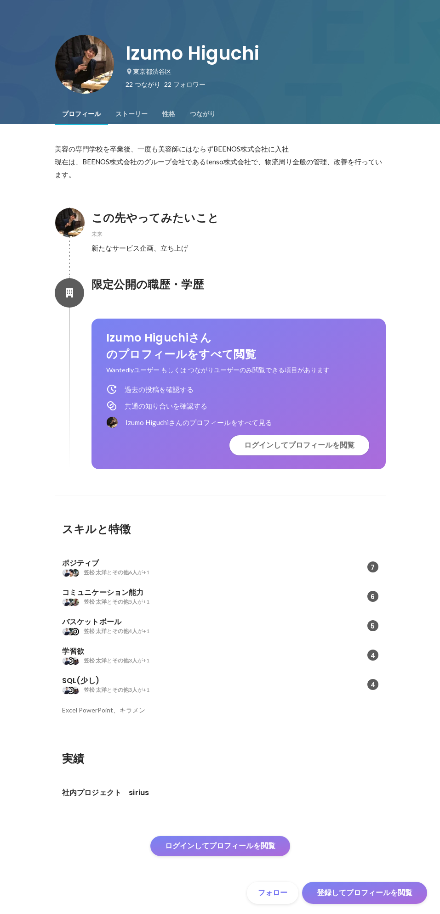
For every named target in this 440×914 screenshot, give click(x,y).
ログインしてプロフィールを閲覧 (299, 445)
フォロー (272, 892)
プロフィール (81, 113)
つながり (203, 113)
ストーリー (131, 113)
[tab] (81, 114)
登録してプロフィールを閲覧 (364, 892)
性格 (168, 113)
